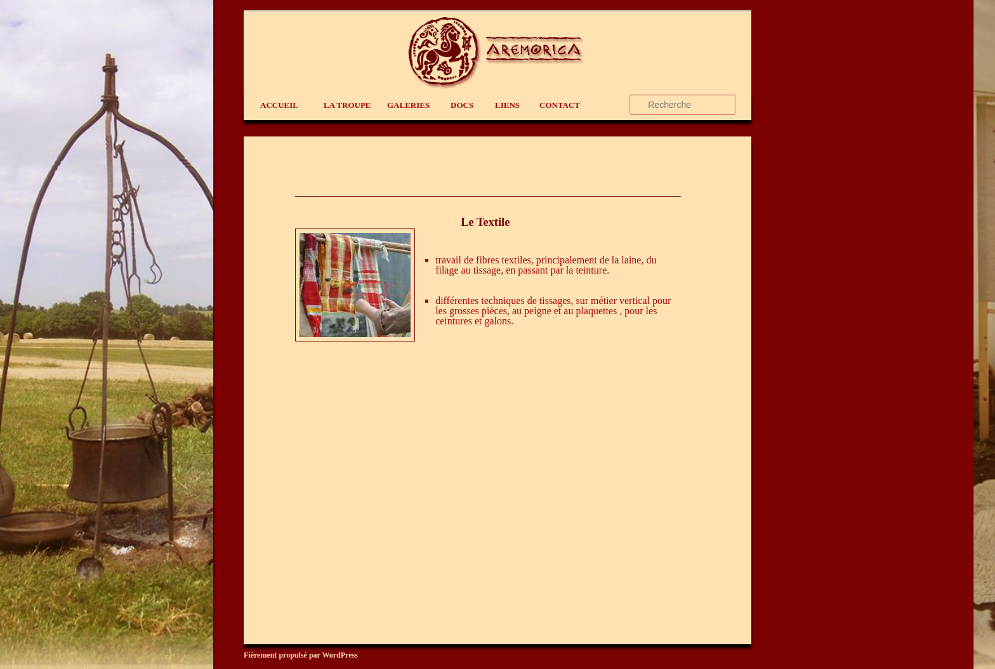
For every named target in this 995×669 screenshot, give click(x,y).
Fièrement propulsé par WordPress (301, 655)
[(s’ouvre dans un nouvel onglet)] (355, 338)
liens (507, 105)
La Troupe (347, 105)
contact (559, 105)
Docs (462, 105)
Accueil (279, 105)
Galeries (408, 105)
